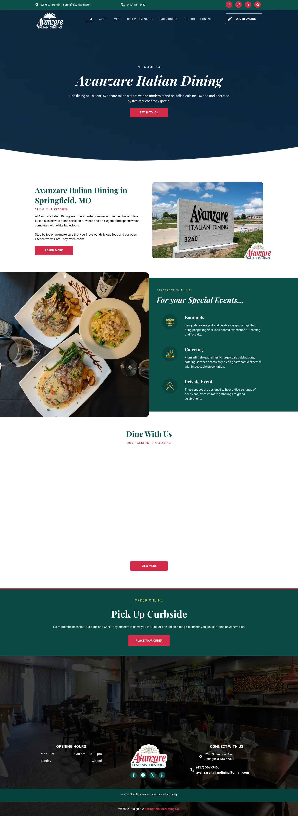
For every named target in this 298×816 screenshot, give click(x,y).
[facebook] (229, 5)
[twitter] (248, 5)
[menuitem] (89, 19)
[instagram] (238, 5)
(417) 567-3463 (136, 4)
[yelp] (257, 5)
